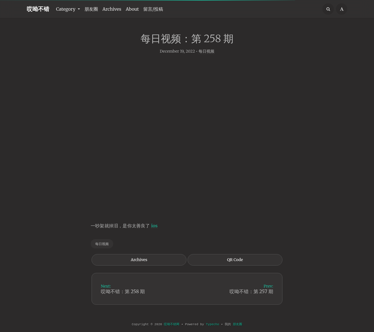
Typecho (212, 324)
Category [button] (66, 9)
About (132, 9)
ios (154, 228)
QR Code (235, 262)
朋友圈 (91, 9)
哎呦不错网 (171, 324)
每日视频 (206, 53)
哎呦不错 (38, 8)
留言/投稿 (153, 9)
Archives (112, 9)
